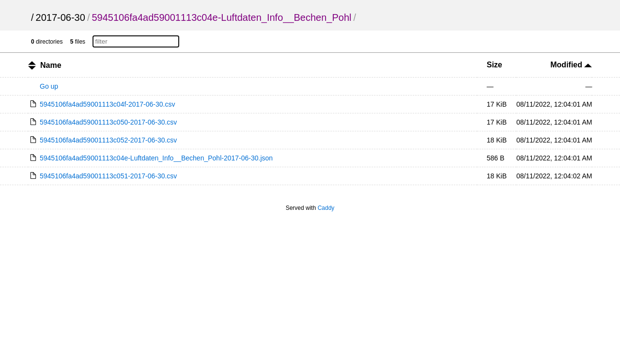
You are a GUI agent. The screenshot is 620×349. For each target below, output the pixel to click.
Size (494, 65)
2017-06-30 (60, 17)
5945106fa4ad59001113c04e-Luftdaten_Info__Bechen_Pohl (221, 17)
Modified (571, 65)
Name (51, 65)
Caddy (326, 208)
